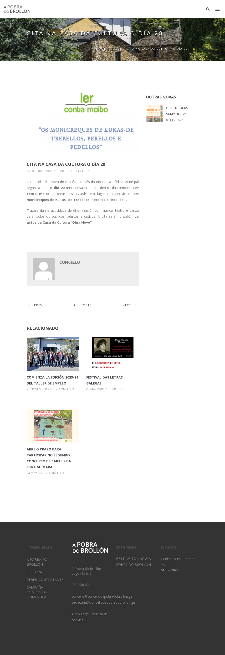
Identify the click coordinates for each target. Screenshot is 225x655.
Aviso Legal (80, 614)
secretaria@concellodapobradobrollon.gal (104, 602)
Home (101, 48)
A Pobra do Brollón (37, 562)
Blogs (116, 48)
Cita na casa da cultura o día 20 (71, 164)
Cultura (82, 171)
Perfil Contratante (45, 579)
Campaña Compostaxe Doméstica (38, 592)
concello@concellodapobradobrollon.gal (102, 596)
